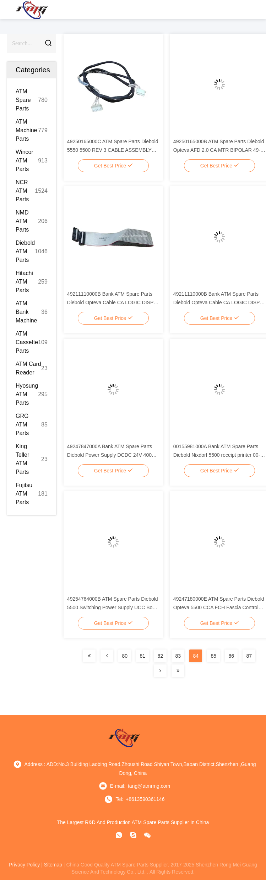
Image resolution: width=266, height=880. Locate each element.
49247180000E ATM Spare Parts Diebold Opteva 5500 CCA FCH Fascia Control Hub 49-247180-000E (218, 607)
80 (124, 656)
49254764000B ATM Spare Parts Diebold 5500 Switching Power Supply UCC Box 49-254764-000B (112, 607)
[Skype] (133, 835)
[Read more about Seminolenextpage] (89, 655)
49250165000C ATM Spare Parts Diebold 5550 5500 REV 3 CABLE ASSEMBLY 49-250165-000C (112, 150)
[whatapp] (119, 835)
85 (213, 656)
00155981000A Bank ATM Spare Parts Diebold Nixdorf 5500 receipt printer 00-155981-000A (216, 455)
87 (249, 656)
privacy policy (24, 865)
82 (160, 656)
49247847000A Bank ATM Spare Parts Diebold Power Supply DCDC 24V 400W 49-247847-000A (111, 455)
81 (142, 656)
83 (178, 656)
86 (231, 656)
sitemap (53, 865)
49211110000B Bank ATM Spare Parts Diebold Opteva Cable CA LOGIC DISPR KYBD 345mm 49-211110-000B (112, 302)
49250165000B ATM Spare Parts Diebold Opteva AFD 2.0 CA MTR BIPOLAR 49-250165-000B (218, 150)
